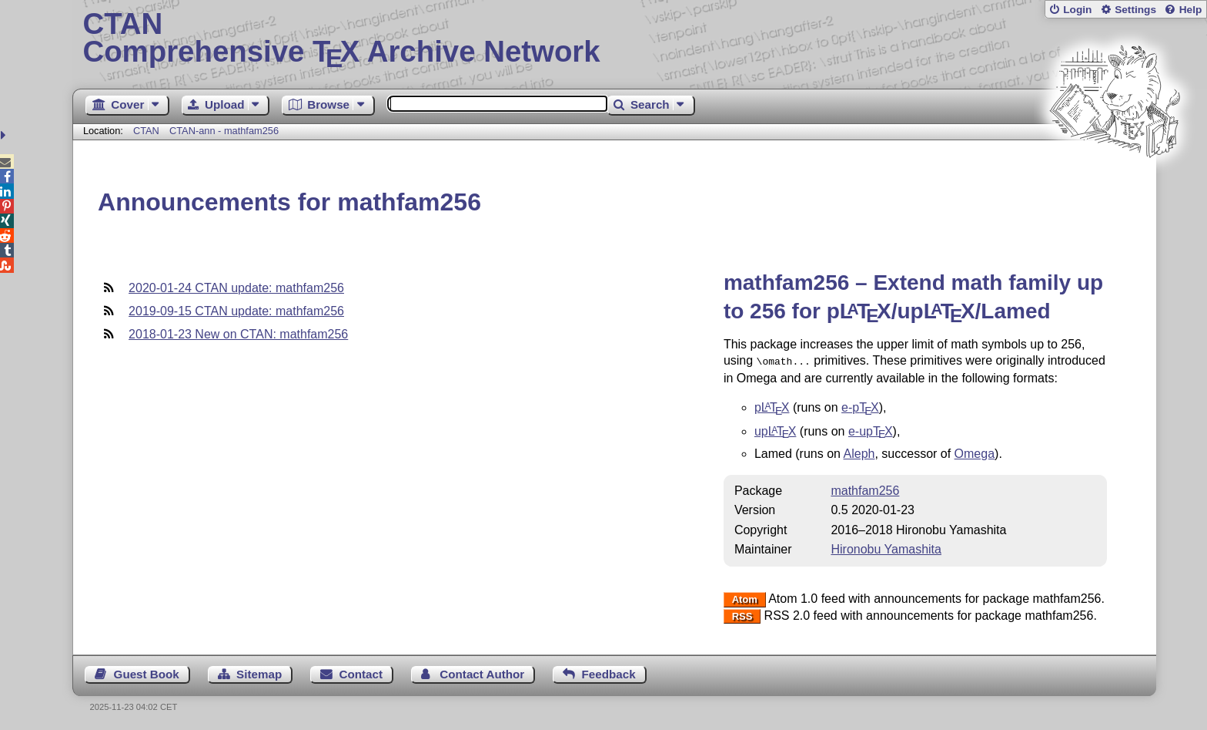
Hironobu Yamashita (886, 547)
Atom (744, 598)
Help (1190, 9)
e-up (870, 429)
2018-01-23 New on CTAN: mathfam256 (238, 334)
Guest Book (146, 672)
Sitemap (259, 672)
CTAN (146, 130)
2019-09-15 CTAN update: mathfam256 (236, 311)
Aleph (859, 452)
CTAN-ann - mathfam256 (224, 130)
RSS (742, 615)
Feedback (609, 672)
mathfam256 (865, 489)
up (775, 429)
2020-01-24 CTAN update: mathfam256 (236, 287)
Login (1077, 9)
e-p (860, 405)
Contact (361, 672)
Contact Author (482, 672)
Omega (975, 452)
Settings (1135, 9)
